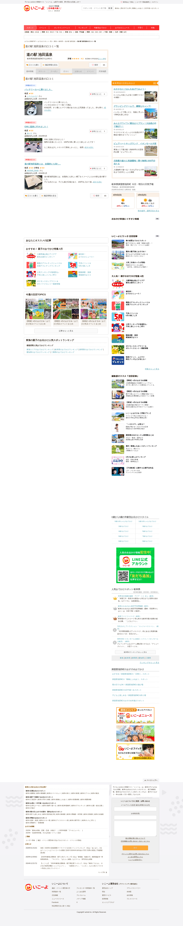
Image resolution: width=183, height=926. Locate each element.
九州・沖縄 (119, 32)
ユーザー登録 (30, 840)
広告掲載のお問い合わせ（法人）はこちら (135, 841)
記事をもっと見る (66, 331)
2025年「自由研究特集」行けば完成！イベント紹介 (43, 833)
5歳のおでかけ (147, 531)
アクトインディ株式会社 (128, 884)
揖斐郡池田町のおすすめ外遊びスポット (128, 701)
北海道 (37, 32)
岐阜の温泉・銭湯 (32, 820)
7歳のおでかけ (147, 536)
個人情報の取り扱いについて (135, 838)
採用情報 (105, 899)
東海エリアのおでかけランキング (40, 349)
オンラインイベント (62, 28)
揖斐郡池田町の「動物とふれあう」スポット (130, 679)
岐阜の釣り (66, 793)
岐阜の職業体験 (86, 799)
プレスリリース (132, 899)
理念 (103, 892)
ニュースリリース (58, 899)
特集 (153, 28)
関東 (43, 32)
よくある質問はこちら (135, 857)
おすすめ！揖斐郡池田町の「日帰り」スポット (131, 674)
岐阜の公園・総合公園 (94, 805)
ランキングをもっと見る (149, 663)
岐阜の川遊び (30, 808)
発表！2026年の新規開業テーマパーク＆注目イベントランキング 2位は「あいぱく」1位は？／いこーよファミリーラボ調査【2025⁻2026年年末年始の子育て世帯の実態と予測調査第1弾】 (71, 850)
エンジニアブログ (108, 902)
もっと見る (101, 872)
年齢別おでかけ (100, 28)
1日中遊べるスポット (152, 8)
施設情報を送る (50, 65)
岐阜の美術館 (88, 814)
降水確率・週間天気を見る (148, 211)
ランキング (82, 28)
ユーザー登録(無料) (143, 2)
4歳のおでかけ (123, 531)
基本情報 (29, 71)
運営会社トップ (107, 888)
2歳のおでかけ (123, 526)
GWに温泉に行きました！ (36, 127)
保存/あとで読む (127, 2)
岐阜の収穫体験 (73, 799)
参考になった (95, 94)
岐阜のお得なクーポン (33, 805)
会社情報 (130, 895)
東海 (66, 32)
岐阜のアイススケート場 (60, 820)
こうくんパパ (32, 96)
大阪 (92, 32)
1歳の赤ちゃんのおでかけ (147, 521)
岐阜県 (127, 658)
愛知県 (141, 658)
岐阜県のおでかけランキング (66, 349)
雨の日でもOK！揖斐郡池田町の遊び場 (127, 685)
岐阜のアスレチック (78, 805)
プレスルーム (81, 895)
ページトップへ (150, 780)
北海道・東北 (29, 32)
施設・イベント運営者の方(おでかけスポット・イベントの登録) (59, 840)
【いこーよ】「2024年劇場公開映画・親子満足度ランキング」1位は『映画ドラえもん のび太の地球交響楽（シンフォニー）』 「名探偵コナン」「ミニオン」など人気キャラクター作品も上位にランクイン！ (71, 865)
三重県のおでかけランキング (62, 352)
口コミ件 (101, 59)
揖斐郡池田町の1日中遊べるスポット (127, 690)
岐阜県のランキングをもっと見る (135, 652)
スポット (30, 28)
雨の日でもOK (126, 8)
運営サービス (106, 895)
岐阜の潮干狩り (75, 820)
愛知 (70, 32)
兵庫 (100, 32)
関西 (88, 32)
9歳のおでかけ (147, 541)
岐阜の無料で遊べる (49, 805)
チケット (42, 71)
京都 (96, 32)
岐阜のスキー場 (45, 820)
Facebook (55, 902)
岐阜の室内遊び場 (49, 814)
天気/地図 (102, 71)
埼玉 (60, 32)
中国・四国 (108, 32)
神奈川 (52, 32)
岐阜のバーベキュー (54, 793)
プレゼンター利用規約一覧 (86, 888)
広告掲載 (55, 895)
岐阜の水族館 (99, 814)
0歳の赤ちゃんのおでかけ (123, 521)
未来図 (129, 892)
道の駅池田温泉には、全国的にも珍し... (43, 164)
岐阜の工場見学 (31, 799)
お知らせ (78, 71)
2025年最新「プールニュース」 (70, 830)
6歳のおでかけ (123, 536)
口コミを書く (33, 65)
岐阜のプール (85, 793)
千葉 (56, 32)
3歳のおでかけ (147, 526)
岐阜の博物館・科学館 (74, 814)
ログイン (155, 2)
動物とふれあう (137, 8)
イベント (42, 28)
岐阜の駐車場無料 (64, 805)
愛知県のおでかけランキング (38, 352)
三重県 (148, 658)
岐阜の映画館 (60, 814)
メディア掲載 (81, 899)
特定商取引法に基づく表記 (61, 906)
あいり (29, 133)
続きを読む (89, 147)
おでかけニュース (122, 28)
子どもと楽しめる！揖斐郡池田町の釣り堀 (129, 695)
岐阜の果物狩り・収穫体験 (35, 823)
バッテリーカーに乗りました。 (39, 89)
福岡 (124, 32)
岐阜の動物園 (41, 793)
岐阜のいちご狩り (88, 820)
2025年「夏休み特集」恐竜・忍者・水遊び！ (41, 830)
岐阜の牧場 (75, 793)
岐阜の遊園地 (30, 793)
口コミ (66, 71)
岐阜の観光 (95, 793)
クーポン (54, 71)
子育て (140, 28)
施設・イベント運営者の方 (61, 888)
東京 (47, 32)
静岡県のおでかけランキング (91, 349)
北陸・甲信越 (79, 32)
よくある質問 (81, 892)
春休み (117, 8)
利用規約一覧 (56, 892)
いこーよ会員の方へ (135, 860)
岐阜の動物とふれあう (59, 799)
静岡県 (134, 658)
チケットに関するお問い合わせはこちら (135, 854)
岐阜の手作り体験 (44, 799)
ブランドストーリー (133, 888)
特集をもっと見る (152, 369)
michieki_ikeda (33, 170)
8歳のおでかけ (123, 541)
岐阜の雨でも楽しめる (33, 814)
